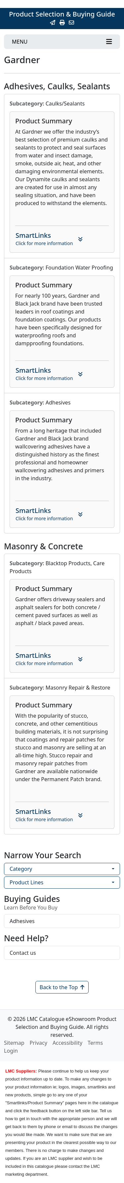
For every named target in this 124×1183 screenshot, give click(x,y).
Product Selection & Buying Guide (62, 14)
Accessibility (67, 1042)
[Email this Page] (52, 22)
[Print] (62, 22)
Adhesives (22, 921)
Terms (95, 1042)
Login (11, 1050)
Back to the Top (62, 987)
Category (21, 868)
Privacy (38, 1042)
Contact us (23, 952)
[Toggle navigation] (62, 41)
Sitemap (14, 1042)
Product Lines (26, 882)
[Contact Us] (71, 22)
